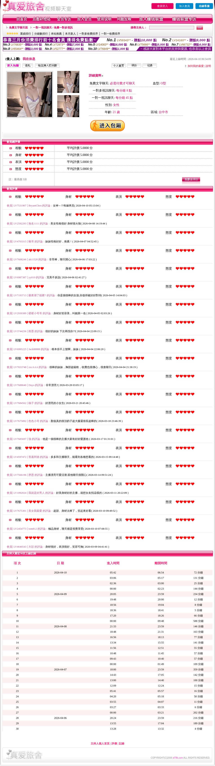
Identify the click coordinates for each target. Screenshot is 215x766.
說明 (208, 66)
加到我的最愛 (196, 66)
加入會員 (184, 6)
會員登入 (162, 6)
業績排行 (25, 33)
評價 (114, 743)
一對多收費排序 (88, 33)
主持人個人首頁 (100, 743)
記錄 (121, 743)
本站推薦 (56, 33)
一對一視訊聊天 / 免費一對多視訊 (53, 27)
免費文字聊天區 (18, 27)
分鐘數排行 (41, 33)
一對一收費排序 (110, 33)
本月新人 (70, 33)
